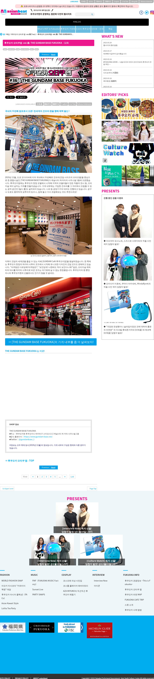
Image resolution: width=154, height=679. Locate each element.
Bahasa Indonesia (146, 1)
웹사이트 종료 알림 (110, 38)
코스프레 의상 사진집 (72, 573)
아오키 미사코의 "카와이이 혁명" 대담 (13, 580)
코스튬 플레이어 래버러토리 (75, 578)
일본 (5, 42)
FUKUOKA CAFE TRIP (134, 592)
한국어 (91, 1)
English (116, 1)
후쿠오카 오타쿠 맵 (133, 582)
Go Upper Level (7, 481)
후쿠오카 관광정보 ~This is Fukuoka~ (137, 575)
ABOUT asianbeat (40, 671)
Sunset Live (37, 582)
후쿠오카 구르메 (74, 22)
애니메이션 (25, 42)
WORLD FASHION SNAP (12, 573)
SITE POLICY (5, 671)
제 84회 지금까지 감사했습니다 (114, 46)
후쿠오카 (11, 42)
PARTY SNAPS (38, 587)
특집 (122, 22)
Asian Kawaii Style (10, 596)
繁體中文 (108, 1)
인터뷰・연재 (106, 22)
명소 (31, 42)
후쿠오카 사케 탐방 (133, 602)
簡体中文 (99, 1)
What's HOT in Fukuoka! (52, 22)
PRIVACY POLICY (21, 671)
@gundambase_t (26, 432)
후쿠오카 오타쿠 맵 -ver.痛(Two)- (23, 27)
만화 (17, 42)
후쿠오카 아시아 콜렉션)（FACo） (14, 589)
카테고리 (31, 22)
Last (72, 469)
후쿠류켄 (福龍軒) (110, 74)
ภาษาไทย (125, 1)
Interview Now (100, 573)
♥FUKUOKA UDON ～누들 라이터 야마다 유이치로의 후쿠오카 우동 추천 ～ (127, 56)
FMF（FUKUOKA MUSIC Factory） (45, 575)
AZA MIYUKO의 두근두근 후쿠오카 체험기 (75, 585)
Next (53, 47)
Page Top (93, 481)
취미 (36, 42)
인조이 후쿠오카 (90, 22)
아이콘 (97, 578)
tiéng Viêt (134, 1)
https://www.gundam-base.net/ (38, 429)
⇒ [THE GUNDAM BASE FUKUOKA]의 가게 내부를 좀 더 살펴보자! (51, 335)
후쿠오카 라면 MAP (133, 587)
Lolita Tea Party (9, 601)
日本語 (83, 1)
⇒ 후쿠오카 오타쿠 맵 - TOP (19, 453)
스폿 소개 (129, 597)
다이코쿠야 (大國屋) (110, 65)
